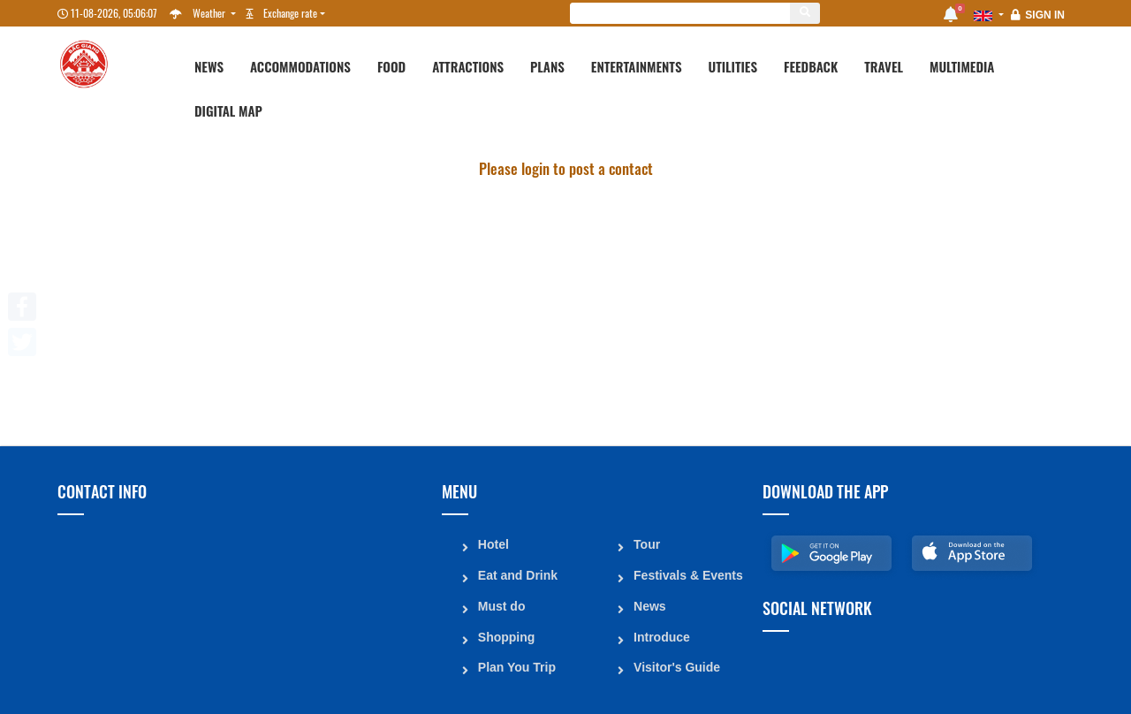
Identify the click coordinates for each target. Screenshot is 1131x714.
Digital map (228, 110)
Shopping (506, 634)
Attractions (468, 66)
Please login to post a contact (566, 168)
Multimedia (962, 66)
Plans (547, 66)
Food (391, 66)
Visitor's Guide (676, 664)
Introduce (661, 634)
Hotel (492, 543)
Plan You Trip (516, 664)
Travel (883, 66)
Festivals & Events (687, 573)
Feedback (811, 66)
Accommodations (300, 66)
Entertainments (636, 66)
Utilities (733, 66)
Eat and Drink (517, 573)
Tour (646, 543)
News (209, 66)
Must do (501, 603)
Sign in (1045, 15)
